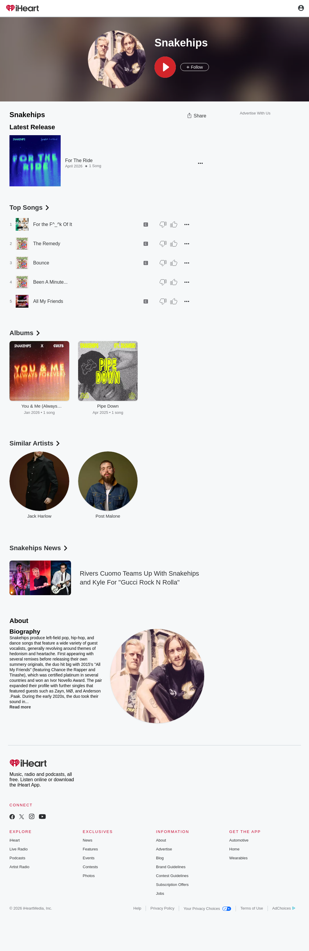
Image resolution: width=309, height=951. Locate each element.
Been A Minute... (50, 282)
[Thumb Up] (173, 224)
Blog (160, 858)
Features (90, 849)
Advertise (164, 849)
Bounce (41, 262)
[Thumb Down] (163, 224)
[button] (165, 67)
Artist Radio (19, 867)
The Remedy (46, 243)
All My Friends (48, 301)
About (161, 840)
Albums (25, 333)
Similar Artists (35, 443)
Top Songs (29, 207)
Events (89, 858)
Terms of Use (251, 908)
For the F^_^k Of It (52, 224)
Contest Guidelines (172, 876)
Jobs (160, 893)
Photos (89, 876)
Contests (90, 867)
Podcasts (17, 858)
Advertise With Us (255, 113)
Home (234, 849)
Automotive (239, 840)
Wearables (238, 858)
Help (137, 908)
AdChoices (283, 908)
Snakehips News (39, 548)
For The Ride (79, 160)
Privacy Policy (162, 908)
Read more (20, 707)
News (88, 840)
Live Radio (18, 849)
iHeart (14, 840)
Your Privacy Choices (207, 908)
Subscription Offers (172, 884)
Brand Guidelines (171, 867)
